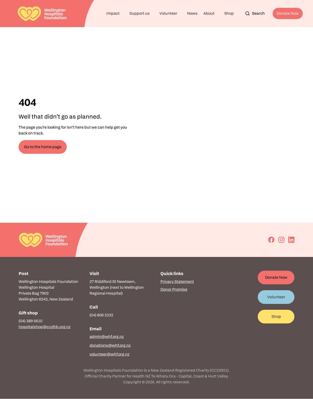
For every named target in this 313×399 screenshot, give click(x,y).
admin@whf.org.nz (106, 336)
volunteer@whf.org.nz (109, 354)
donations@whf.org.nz (110, 345)
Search (255, 13)
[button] (114, 13)
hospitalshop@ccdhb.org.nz (44, 326)
